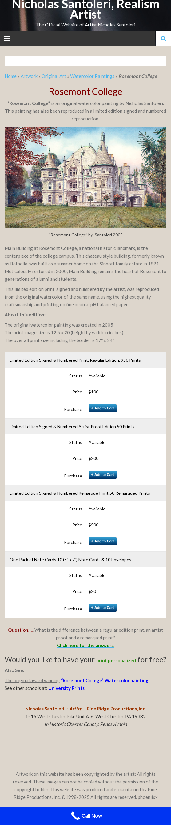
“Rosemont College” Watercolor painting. (105, 680)
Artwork (29, 76)
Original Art (54, 76)
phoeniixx (148, 797)
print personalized (116, 660)
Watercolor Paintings (92, 76)
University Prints (66, 688)
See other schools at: (26, 688)
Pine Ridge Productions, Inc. (116, 708)
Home (11, 76)
